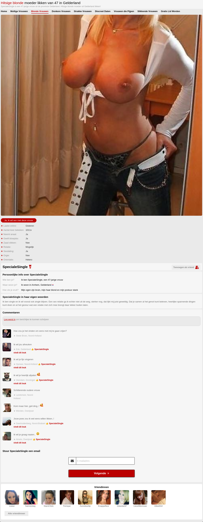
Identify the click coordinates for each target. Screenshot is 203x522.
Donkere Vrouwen (61, 11)
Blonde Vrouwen (40, 11)
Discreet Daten (102, 11)
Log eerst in (9, 319)
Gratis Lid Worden (170, 11)
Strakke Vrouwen (83, 11)
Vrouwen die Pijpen (124, 11)
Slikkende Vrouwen (147, 11)
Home (4, 11)
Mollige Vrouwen (19, 11)
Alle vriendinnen (16, 513)
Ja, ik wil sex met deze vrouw (18, 220)
